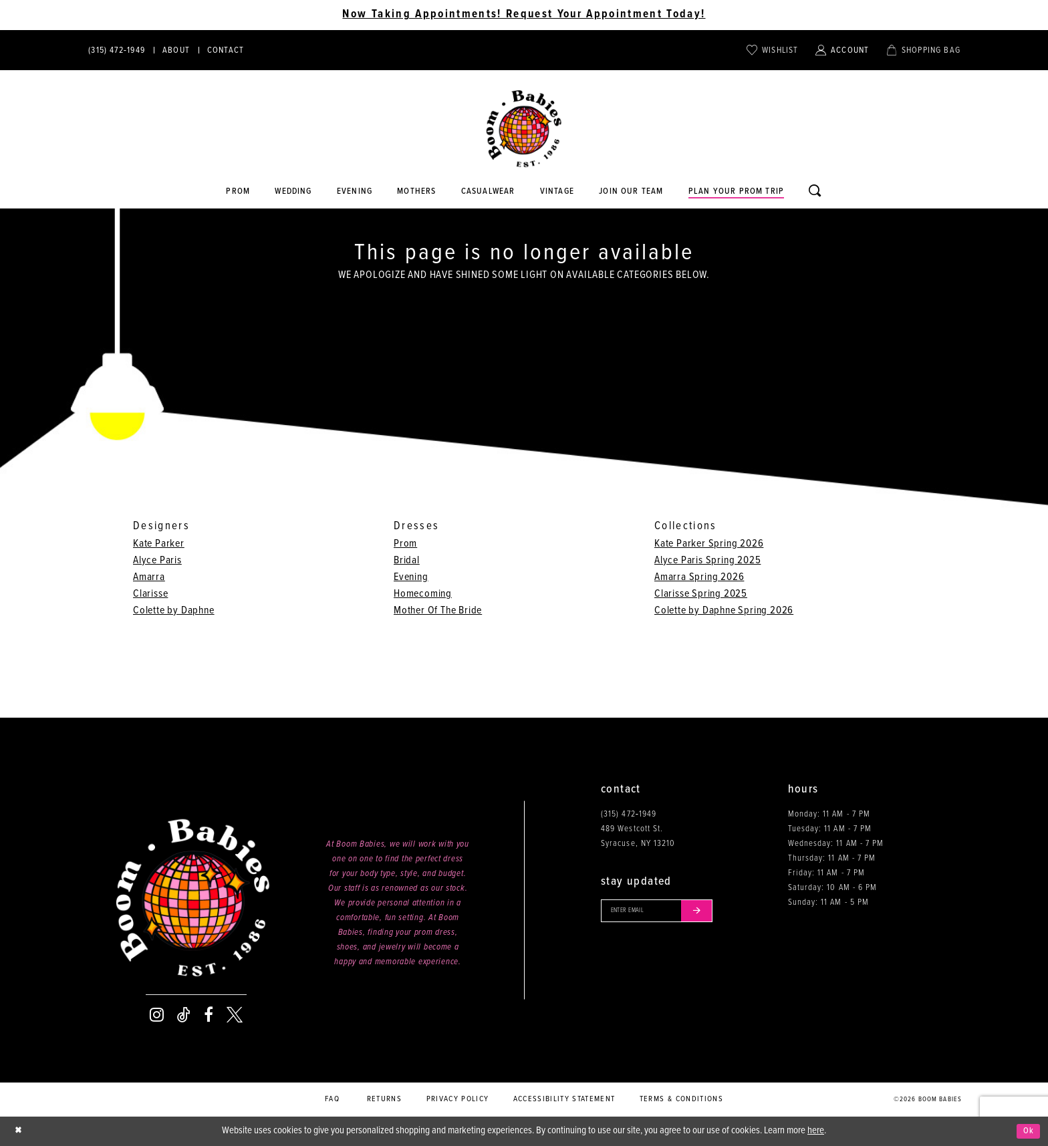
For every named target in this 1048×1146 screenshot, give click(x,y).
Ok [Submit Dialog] (1027, 1131)
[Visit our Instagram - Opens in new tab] (157, 1015)
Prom (405, 544)
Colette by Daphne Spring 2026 (723, 610)
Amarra (149, 577)
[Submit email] (714, 912)
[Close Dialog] (20, 1131)
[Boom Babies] (524, 129)
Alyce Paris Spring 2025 (707, 560)
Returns (384, 1099)
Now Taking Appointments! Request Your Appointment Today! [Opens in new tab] (523, 14)
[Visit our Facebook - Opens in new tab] (208, 1015)
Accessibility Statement (564, 1099)
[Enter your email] (667, 912)
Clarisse (150, 594)
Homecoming (423, 594)
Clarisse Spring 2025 (700, 594)
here (815, 1130)
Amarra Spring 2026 (699, 577)
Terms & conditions (681, 1099)
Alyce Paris (157, 560)
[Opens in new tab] (488, 191)
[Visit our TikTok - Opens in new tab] (183, 1015)
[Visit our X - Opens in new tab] (235, 1015)
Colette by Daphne (174, 610)
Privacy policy (457, 1099)
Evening (411, 577)
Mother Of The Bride (438, 610)
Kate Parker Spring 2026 (708, 544)
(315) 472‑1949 (628, 814)
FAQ (332, 1099)
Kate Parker (158, 544)
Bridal (407, 560)
